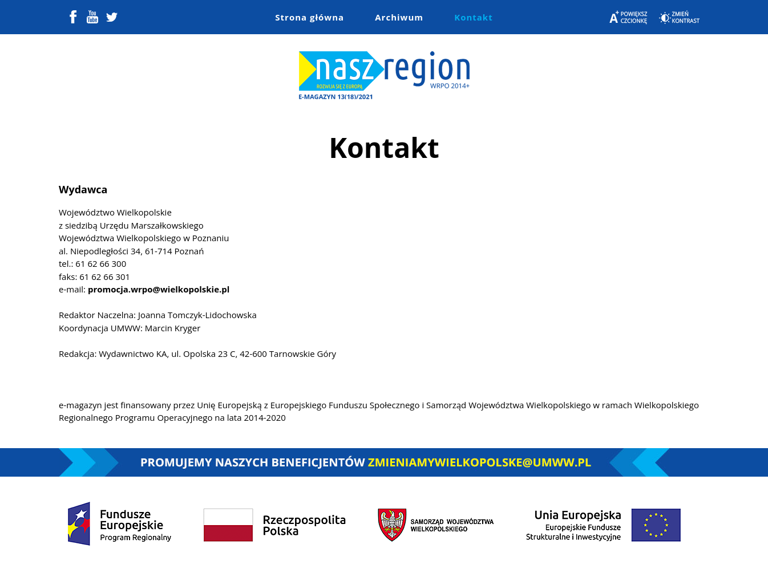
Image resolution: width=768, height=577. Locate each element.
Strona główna (309, 17)
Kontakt (473, 17)
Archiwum (399, 17)
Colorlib (491, 559)
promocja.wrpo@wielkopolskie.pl (158, 289)
